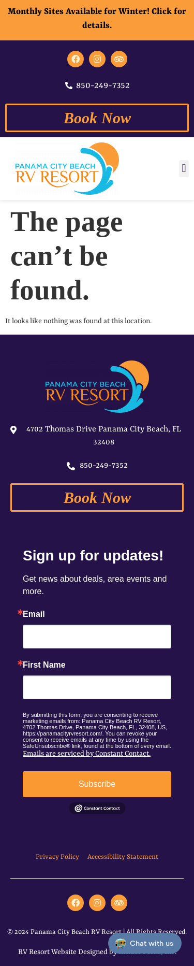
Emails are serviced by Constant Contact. (87, 753)
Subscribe (97, 784)
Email (34, 614)
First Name (44, 665)
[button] (184, 168)
